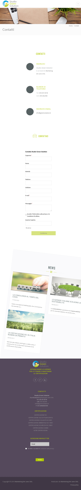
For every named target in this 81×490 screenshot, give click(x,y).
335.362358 (43, 96)
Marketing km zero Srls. (24, 483)
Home (71, 26)
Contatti (76, 26)
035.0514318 (43, 93)
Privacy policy (74, 486)
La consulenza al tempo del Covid (43, 307)
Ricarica (28, 228)
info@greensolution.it (43, 113)
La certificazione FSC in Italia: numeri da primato (28, 342)
